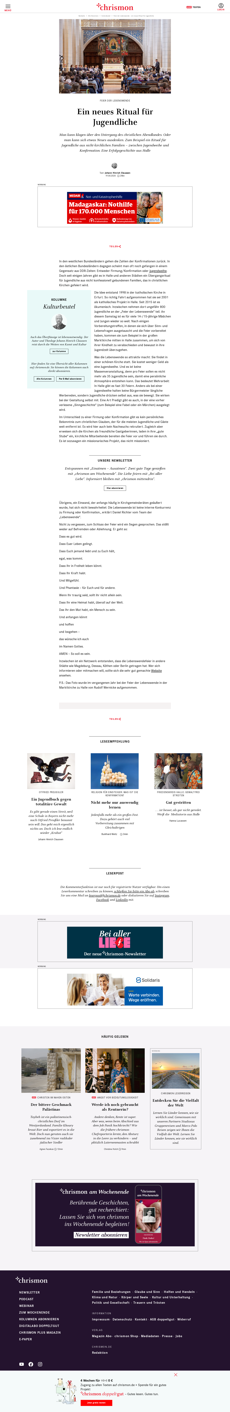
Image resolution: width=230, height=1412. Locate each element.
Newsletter (29, 1292)
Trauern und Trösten (149, 1303)
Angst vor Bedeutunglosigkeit (117, 1097)
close (175, 1374)
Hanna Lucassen (178, 820)
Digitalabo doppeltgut (39, 1326)
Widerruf (184, 1319)
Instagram (162, 895)
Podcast (26, 1299)
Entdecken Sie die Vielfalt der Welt (176, 1103)
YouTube (21, 1364)
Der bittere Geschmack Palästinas (51, 1107)
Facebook (102, 900)
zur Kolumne (59, 351)
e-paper (25, 1339)
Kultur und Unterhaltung (171, 1297)
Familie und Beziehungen (111, 1292)
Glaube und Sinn (147, 1292)
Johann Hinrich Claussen (117, 173)
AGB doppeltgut (162, 1319)
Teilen (113, 246)
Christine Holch (111, 1149)
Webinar (26, 1306)
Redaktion (100, 1353)
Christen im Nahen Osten (53, 1097)
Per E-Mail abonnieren (70, 378)
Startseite (82, 16)
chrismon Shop (126, 1336)
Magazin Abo (102, 1336)
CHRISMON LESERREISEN (175, 1093)
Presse (167, 1336)
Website (156, 670)
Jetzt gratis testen (96, 1402)
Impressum (101, 1319)
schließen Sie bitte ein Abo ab (134, 891)
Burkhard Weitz (109, 834)
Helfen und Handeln (179, 1292)
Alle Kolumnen (93, 16)
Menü (7, 10)
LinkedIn (122, 900)
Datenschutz (122, 1319)
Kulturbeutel (106, 16)
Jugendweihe (158, 271)
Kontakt (141, 1319)
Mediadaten (150, 1336)
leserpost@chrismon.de (105, 895)
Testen (193, 7)
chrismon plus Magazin (40, 1333)
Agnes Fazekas (47, 1149)
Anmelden (221, 7)
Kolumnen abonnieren (39, 1319)
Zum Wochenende (34, 1313)
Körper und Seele (134, 1297)
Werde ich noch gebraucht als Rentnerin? (115, 1107)
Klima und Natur (105, 1297)
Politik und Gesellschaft (111, 1303)
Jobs (179, 1336)
